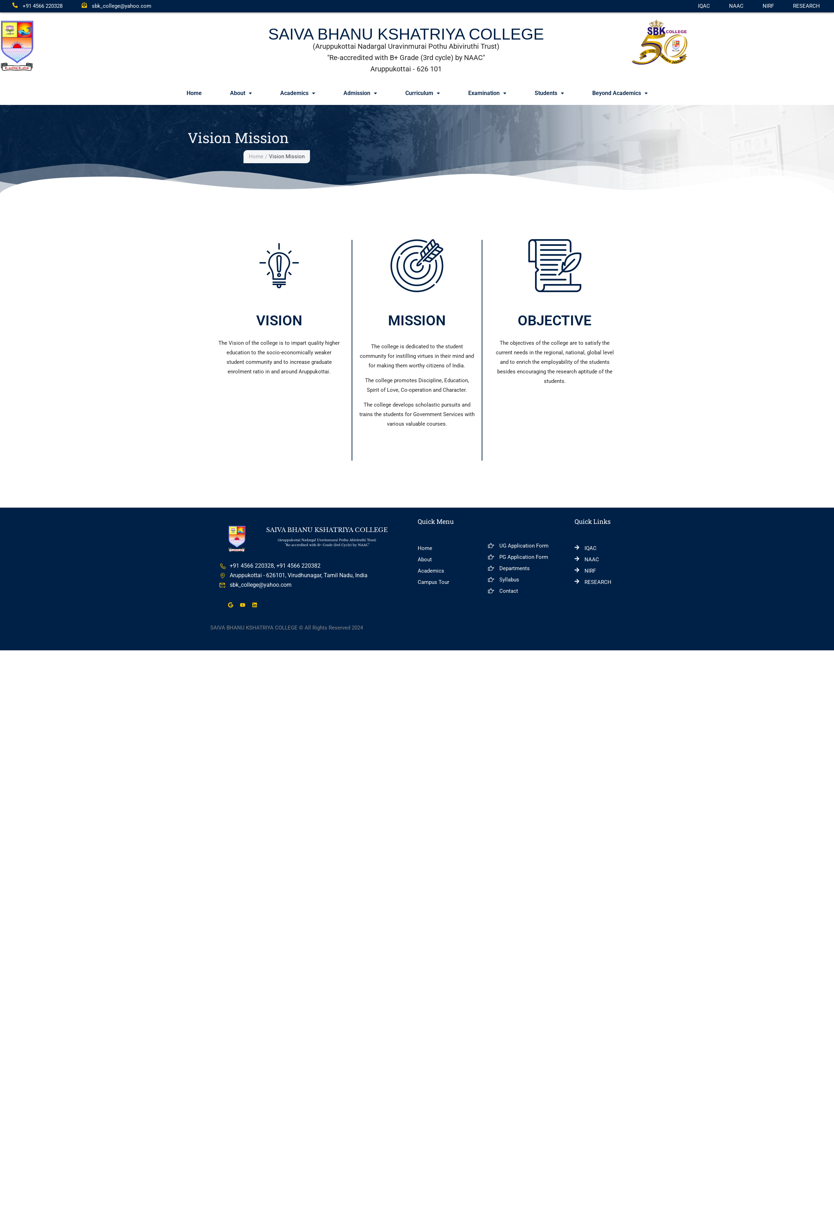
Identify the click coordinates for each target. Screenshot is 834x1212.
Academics (297, 93)
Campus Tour (433, 582)
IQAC (704, 6)
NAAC (736, 6)
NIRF (768, 6)
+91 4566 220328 (37, 6)
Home (194, 93)
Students (549, 93)
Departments (509, 569)
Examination (487, 93)
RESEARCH (806, 6)
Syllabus (503, 580)
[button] (241, 93)
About (241, 93)
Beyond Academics (620, 93)
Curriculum (422, 93)
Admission (360, 93)
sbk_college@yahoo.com (116, 6)
